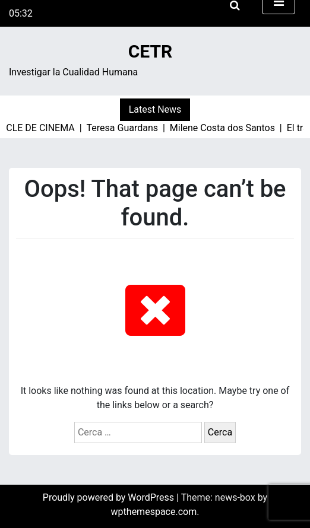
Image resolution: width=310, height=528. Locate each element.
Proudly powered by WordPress (109, 497)
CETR (150, 51)
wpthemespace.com (154, 511)
